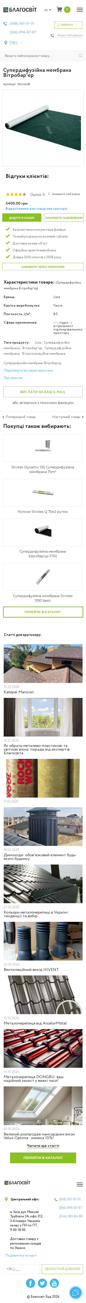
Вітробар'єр (32, 348)
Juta (38, 342)
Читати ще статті (43, 1146)
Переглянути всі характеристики (28, 370)
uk (47, 10)
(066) (23, 32)
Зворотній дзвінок (70, 35)
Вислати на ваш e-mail (43, 392)
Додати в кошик (21, 218)
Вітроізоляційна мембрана (43, 353)
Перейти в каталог (43, 612)
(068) (22, 23)
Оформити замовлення (64, 218)
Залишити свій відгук (66, 194)
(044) (71, 1216)
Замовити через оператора (42, 267)
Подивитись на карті (21, 1255)
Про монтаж (13, 378)
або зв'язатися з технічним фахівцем (43, 403)
